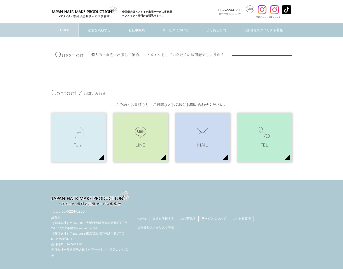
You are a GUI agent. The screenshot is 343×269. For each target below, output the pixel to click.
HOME (65, 30)
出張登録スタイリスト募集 (263, 30)
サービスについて (175, 30)
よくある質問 (216, 30)
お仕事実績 (136, 30)
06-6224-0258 (230, 11)
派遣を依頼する (99, 30)
